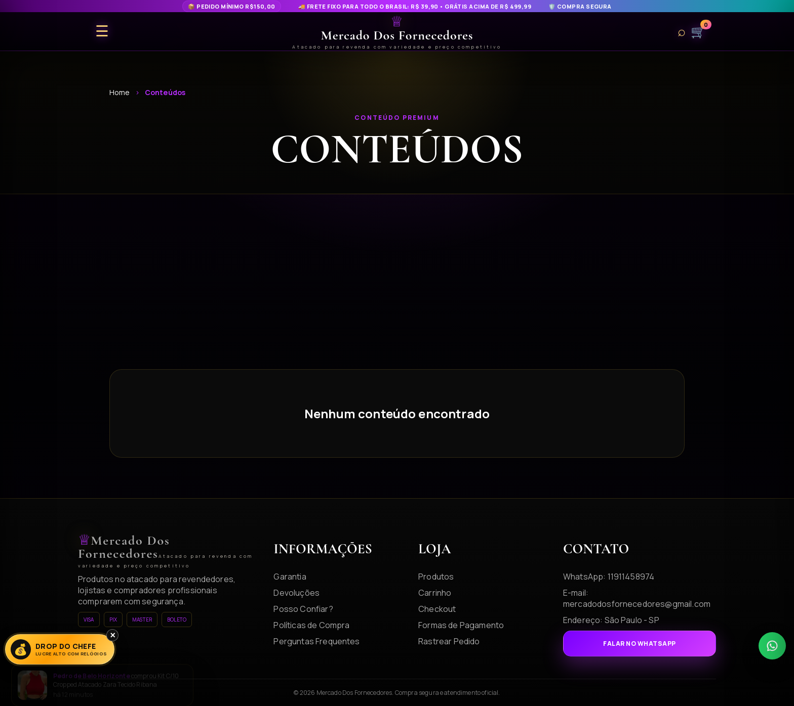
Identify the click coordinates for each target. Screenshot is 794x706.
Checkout (437, 608)
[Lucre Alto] (59, 649)
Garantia (289, 576)
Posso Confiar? (303, 608)
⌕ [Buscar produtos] (682, 31)
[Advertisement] (397, 293)
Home (119, 92)
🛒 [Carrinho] (698, 31)
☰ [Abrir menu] (102, 31)
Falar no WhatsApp (639, 643)
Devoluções (296, 592)
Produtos (436, 576)
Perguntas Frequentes (316, 641)
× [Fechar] (112, 635)
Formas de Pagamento (461, 625)
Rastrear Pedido (449, 641)
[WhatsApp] (772, 645)
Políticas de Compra (311, 625)
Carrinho (434, 592)
